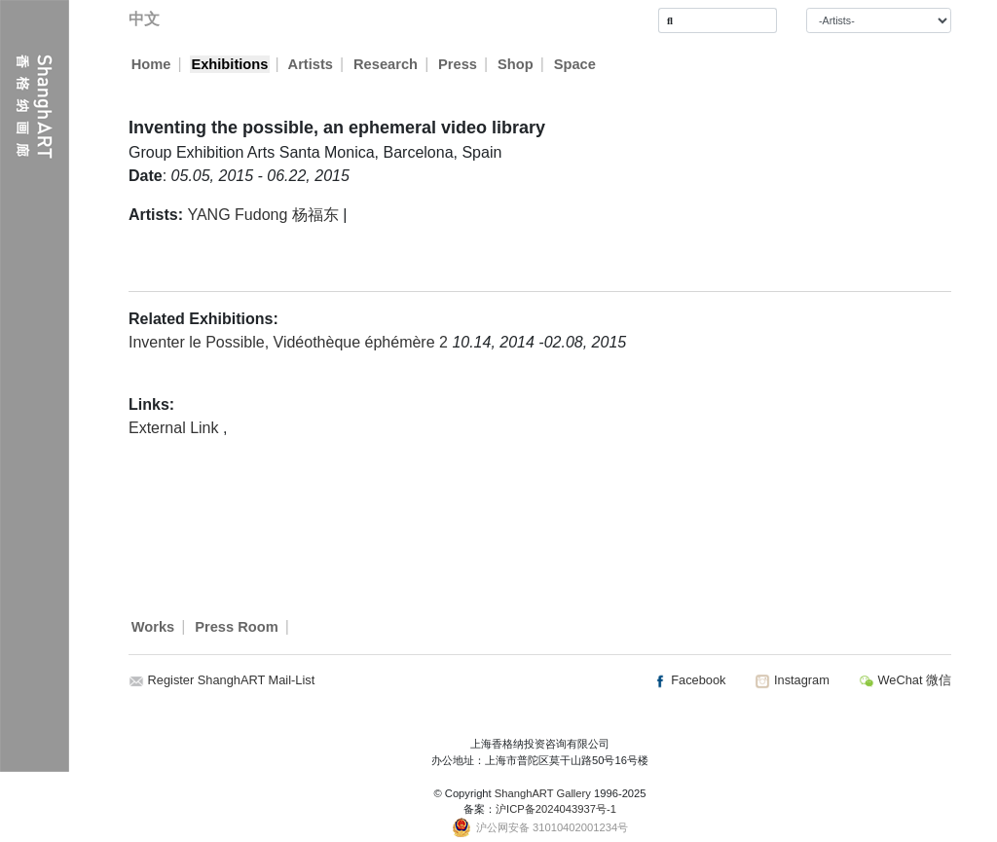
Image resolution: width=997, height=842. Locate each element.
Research (386, 64)
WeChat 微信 (905, 680)
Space (576, 64)
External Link (176, 428)
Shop (516, 64)
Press (458, 64)
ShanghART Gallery (543, 793)
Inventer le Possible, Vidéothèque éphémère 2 (290, 342)
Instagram (792, 680)
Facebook (689, 680)
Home (151, 64)
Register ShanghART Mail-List (231, 680)
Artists (310, 64)
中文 (144, 19)
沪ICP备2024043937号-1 (556, 809)
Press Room (236, 627)
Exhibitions (229, 64)
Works (153, 627)
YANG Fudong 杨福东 (262, 214)
